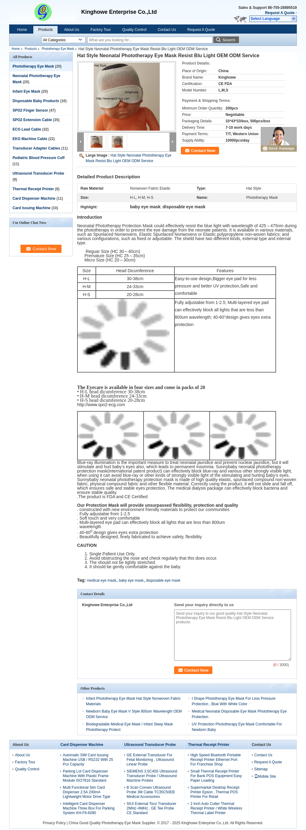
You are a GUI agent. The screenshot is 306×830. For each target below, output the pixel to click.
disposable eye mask (163, 580)
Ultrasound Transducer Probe (38, 173)
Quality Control (134, 30)
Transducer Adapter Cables (36, 148)
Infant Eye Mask (26, 91)
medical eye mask (101, 580)
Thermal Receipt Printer (33, 189)
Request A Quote (279, 13)
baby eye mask (131, 580)
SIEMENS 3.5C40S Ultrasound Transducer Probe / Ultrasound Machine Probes (152, 776)
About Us (71, 30)
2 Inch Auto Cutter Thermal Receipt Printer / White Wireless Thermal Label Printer (216, 808)
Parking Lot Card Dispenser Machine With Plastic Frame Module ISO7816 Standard (85, 776)
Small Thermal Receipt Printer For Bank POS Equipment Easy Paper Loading (216, 776)
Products (45, 30)
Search (228, 40)
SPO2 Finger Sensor (30, 110)
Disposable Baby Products (36, 101)
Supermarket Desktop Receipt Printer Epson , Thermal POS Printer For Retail (214, 792)
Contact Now (203, 150)
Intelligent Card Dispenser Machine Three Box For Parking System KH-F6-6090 (88, 808)
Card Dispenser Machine (34, 198)
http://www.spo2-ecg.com (101, 404)
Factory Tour (101, 30)
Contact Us (167, 30)
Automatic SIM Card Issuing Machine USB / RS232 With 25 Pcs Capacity (88, 759)
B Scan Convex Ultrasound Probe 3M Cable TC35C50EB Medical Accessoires (151, 792)
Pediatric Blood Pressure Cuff (39, 158)
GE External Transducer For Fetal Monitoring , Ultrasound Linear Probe (150, 759)
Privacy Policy (54, 823)
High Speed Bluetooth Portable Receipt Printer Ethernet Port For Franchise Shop (215, 759)
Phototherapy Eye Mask (58, 48)
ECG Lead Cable (27, 129)
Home (22, 30)
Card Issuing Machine (31, 208)
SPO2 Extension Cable (32, 120)
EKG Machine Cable (30, 139)
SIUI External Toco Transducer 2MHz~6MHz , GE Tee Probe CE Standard (152, 808)
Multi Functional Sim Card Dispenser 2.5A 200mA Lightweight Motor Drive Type (86, 792)
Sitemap (261, 769)
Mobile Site (265, 776)
